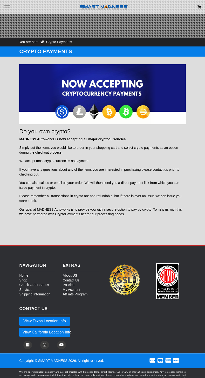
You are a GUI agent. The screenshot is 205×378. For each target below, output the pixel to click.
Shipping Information (34, 294)
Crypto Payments (59, 42)
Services (25, 290)
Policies (68, 285)
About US (70, 275)
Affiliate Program (75, 294)
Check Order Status (34, 285)
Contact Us (71, 280)
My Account (71, 290)
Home (23, 275)
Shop (23, 280)
